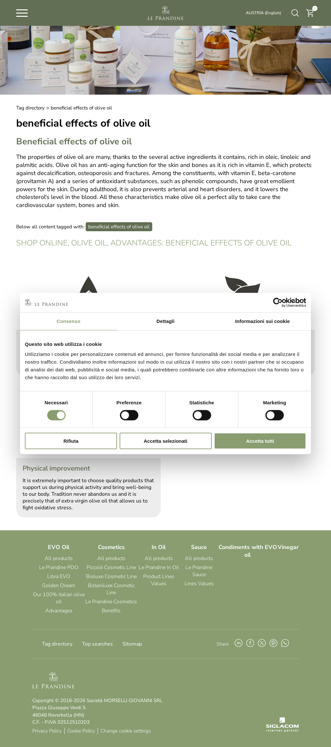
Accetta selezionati (165, 441)
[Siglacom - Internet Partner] (282, 730)
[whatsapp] (285, 644)
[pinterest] (273, 644)
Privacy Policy (47, 731)
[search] (295, 13)
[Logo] (165, 13)
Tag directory (30, 108)
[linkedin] (238, 644)
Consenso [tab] (68, 321)
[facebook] (250, 644)
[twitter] (262, 644)
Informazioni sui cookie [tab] (262, 321)
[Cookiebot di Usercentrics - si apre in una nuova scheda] (278, 302)
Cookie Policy (81, 731)
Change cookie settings (126, 731)
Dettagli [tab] (165, 321)
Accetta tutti (260, 441)
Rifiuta (71, 441)
